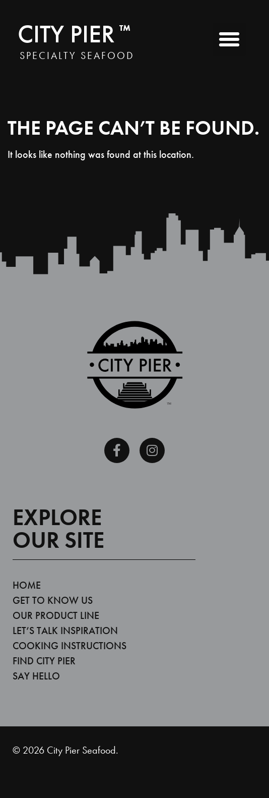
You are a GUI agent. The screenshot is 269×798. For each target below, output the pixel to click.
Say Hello (36, 675)
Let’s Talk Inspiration (65, 630)
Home (27, 585)
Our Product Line (56, 615)
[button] (229, 39)
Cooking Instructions (69, 645)
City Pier (74, 34)
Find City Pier (44, 660)
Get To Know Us (53, 600)
